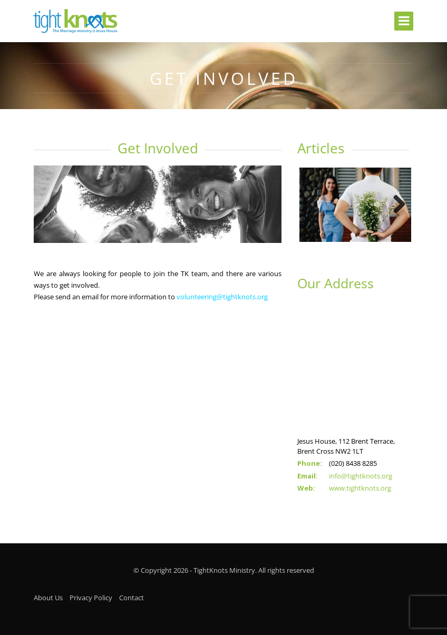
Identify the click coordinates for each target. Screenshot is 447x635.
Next (395, 202)
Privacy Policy (91, 593)
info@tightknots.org (360, 471)
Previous (315, 202)
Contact (131, 593)
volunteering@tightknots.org (222, 296)
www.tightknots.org (360, 483)
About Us (48, 593)
